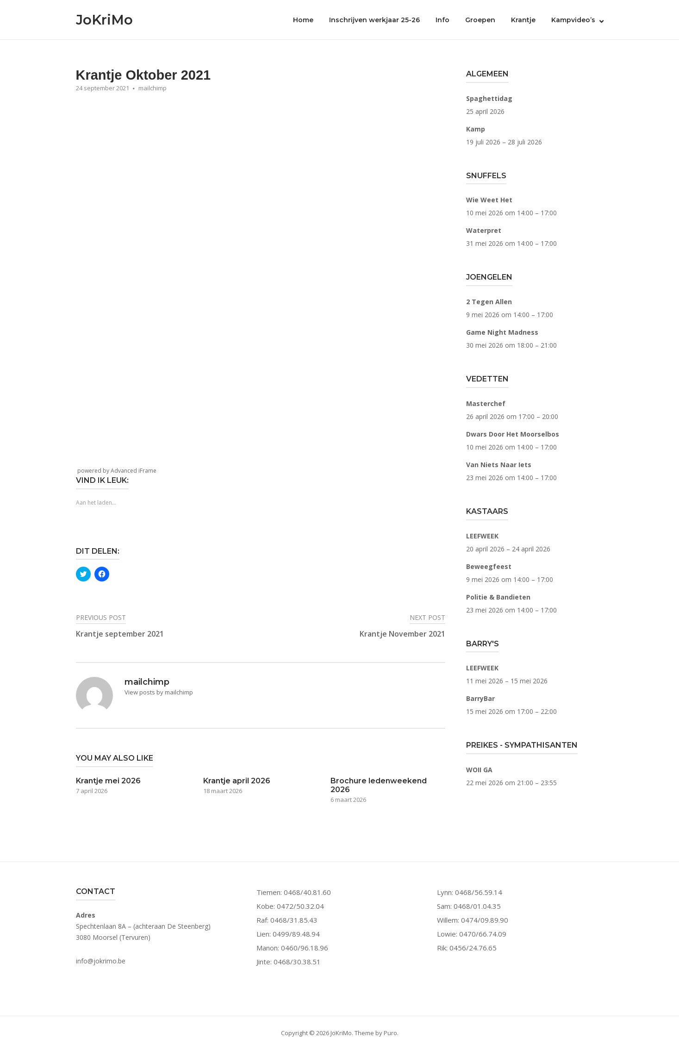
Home (303, 20)
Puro (390, 1033)
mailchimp (152, 88)
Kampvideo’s (573, 20)
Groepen (480, 20)
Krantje (523, 20)
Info (442, 20)
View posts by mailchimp (159, 692)
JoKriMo (104, 20)
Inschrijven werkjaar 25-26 (374, 20)
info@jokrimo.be (100, 960)
